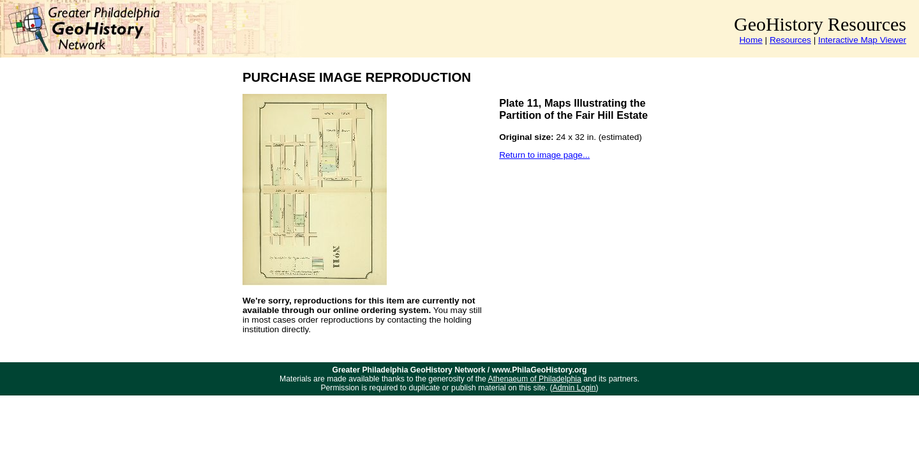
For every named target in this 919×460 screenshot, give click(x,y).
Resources (790, 40)
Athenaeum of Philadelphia (534, 378)
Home (751, 40)
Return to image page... (544, 155)
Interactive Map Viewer (862, 40)
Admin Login (574, 387)
